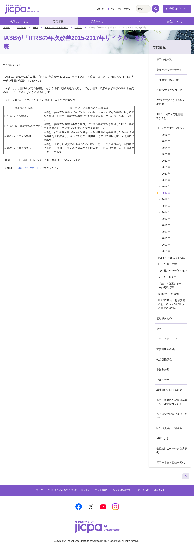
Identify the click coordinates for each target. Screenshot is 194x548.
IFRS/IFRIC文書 (167, 264)
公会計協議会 (164, 359)
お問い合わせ (142, 490)
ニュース (136, 21)
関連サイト (159, 490)
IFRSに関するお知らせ (56, 27)
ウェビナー (162, 379)
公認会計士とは (19, 21)
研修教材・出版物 (168, 294)
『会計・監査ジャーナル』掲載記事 (171, 285)
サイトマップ (36, 490)
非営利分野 (162, 369)
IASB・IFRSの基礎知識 (171, 257)
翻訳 (159, 328)
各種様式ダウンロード (169, 90)
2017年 (78, 27)
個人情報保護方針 (122, 490)
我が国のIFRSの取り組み (172, 270)
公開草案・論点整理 (168, 80)
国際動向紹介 (164, 318)
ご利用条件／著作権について (62, 490)
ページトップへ (185, 475)
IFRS (35, 27)
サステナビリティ (166, 339)
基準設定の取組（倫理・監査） (171, 416)
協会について (174, 21)
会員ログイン (177, 8)
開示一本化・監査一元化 (170, 462)
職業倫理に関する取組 (169, 389)
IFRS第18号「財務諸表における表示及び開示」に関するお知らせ (172, 304)
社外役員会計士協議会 (169, 428)
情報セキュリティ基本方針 (94, 490)
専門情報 (58, 21)
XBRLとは (162, 438)
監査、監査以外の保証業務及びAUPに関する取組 (171, 402)
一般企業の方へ (97, 21)
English (100, 8)
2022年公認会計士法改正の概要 (170, 102)
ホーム (6, 27)
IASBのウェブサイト (27, 167)
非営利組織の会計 (166, 349)
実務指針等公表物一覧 (169, 69)
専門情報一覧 (164, 59)
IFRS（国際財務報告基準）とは (169, 116)
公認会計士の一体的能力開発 (171, 450)
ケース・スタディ (168, 277)
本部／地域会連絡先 (120, 8)
